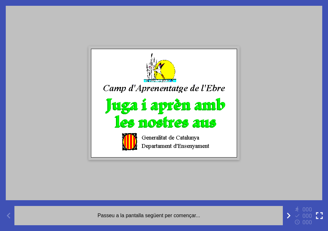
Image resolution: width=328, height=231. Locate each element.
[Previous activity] (8, 215)
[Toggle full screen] (319, 215)
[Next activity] (288, 215)
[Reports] (304, 215)
